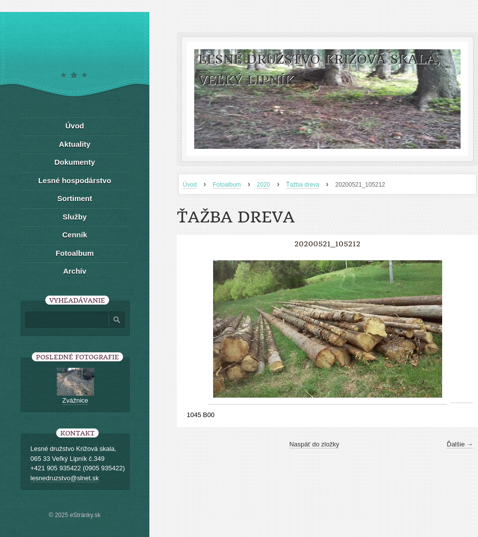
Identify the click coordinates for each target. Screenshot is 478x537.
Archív (75, 271)
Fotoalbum (227, 184)
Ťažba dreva (303, 184)
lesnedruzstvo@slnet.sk (64, 478)
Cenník (74, 234)
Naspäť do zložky (314, 444)
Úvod (190, 184)
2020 (263, 184)
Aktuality (74, 144)
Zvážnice (75, 400)
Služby (75, 217)
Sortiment (74, 198)
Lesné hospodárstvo (75, 180)
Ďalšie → (460, 444)
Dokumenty (74, 162)
